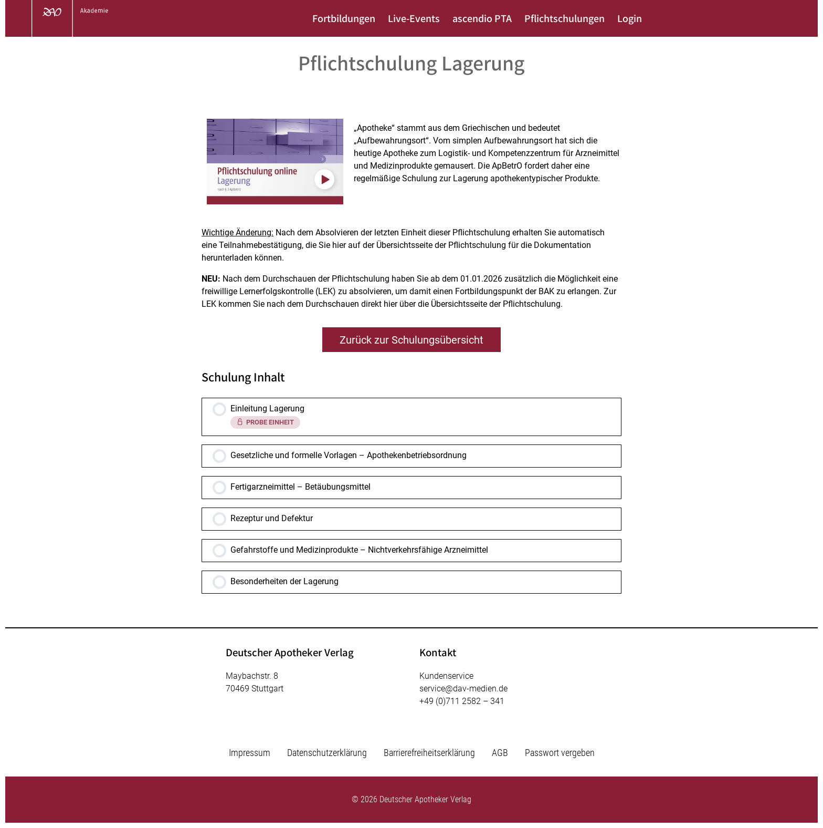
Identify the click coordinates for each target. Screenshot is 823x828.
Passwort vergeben (560, 752)
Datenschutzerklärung (327, 752)
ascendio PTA (482, 18)
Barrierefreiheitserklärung (429, 752)
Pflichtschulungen (564, 18)
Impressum (249, 752)
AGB (500, 752)
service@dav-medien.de (463, 689)
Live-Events (414, 18)
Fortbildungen (343, 18)
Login (629, 18)
